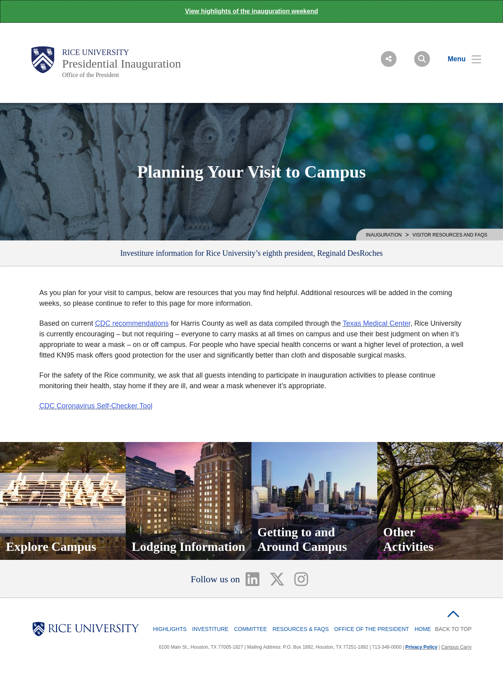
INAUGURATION (384, 235)
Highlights (170, 629)
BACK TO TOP (453, 629)
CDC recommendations (132, 323)
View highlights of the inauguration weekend (251, 11)
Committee (250, 629)
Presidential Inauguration (121, 63)
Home (423, 629)
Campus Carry (456, 647)
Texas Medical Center (376, 323)
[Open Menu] (460, 59)
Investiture (210, 629)
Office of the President (90, 75)
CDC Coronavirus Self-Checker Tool (95, 406)
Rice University (95, 52)
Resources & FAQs (300, 629)
